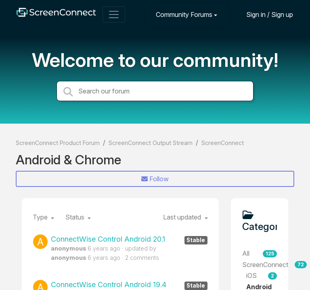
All (259, 253)
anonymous (68, 248)
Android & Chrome (68, 160)
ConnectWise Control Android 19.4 (129, 284)
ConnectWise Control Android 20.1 (129, 239)
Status (75, 217)
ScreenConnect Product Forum (58, 142)
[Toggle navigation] (114, 14)
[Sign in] (263, 14)
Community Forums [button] (184, 14)
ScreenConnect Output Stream (151, 142)
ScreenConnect (222, 142)
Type (41, 217)
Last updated (183, 217)
